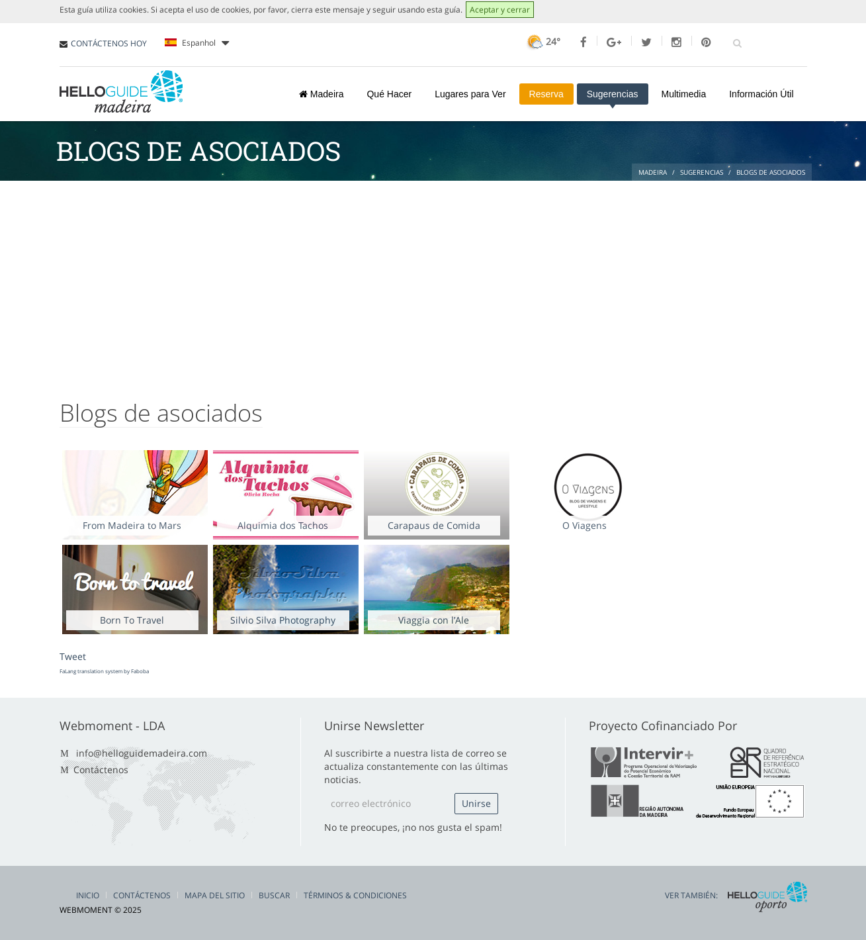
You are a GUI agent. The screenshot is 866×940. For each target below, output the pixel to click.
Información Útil (761, 94)
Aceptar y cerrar (500, 9)
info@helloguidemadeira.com (141, 753)
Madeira (321, 94)
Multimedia (684, 94)
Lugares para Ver (470, 94)
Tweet (73, 656)
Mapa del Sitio (215, 895)
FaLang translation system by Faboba (104, 671)
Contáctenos (100, 769)
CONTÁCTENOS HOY (109, 43)
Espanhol (197, 43)
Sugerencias (612, 94)
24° (542, 41)
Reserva (546, 94)
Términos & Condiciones (355, 895)
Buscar (274, 895)
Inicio (87, 895)
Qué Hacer (389, 94)
